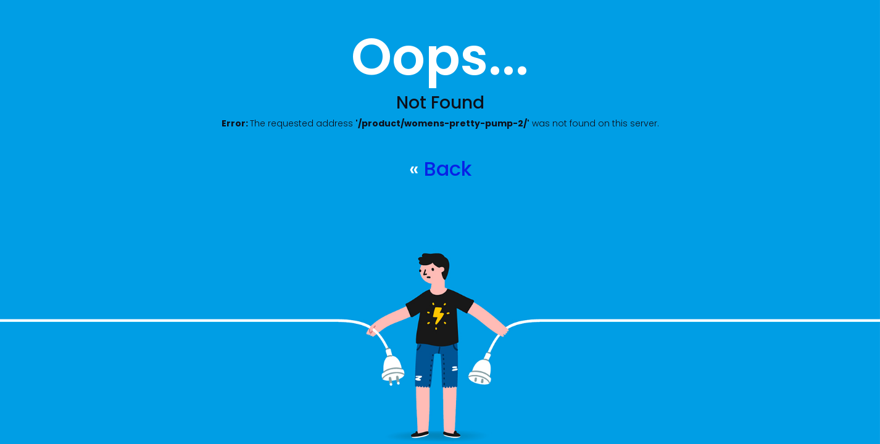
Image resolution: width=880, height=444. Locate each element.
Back (447, 169)
